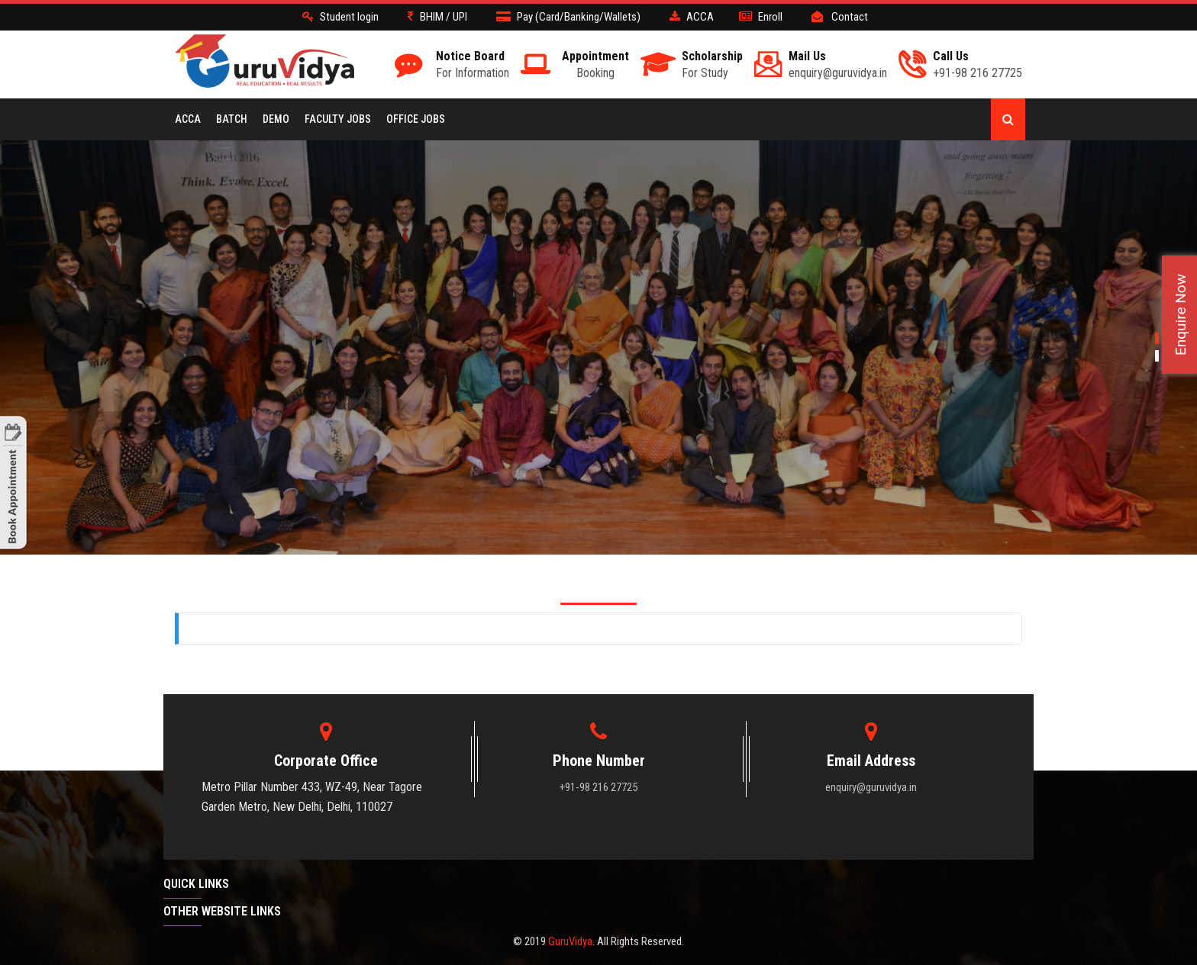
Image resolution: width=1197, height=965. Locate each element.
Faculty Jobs (338, 119)
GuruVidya (570, 941)
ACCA (188, 119)
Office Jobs (415, 119)
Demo (276, 119)
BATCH (231, 119)
